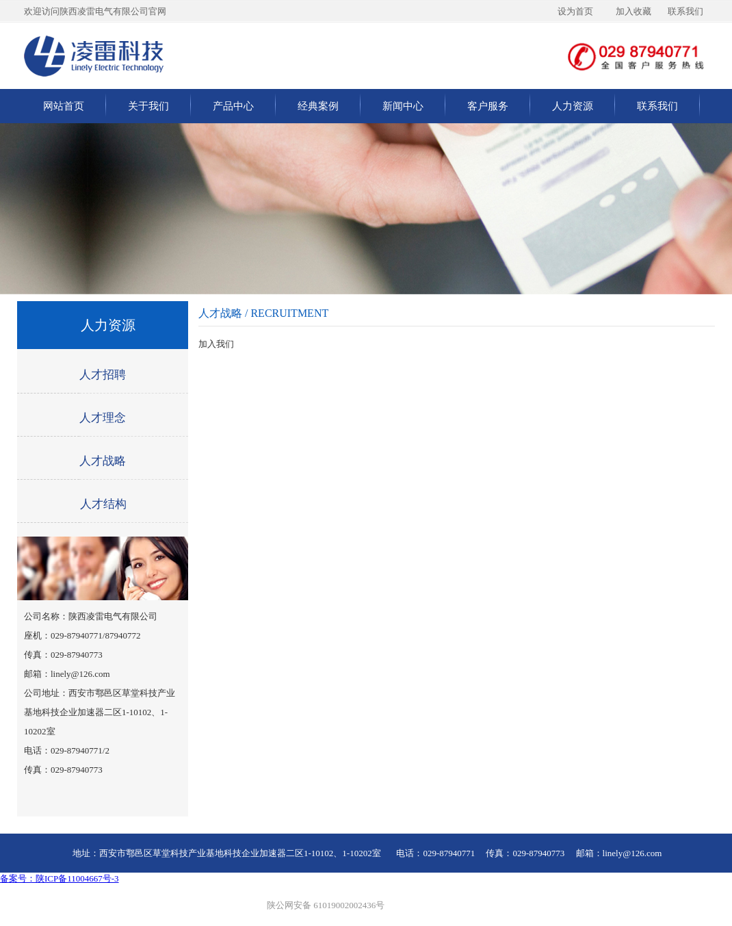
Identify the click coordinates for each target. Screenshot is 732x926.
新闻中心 (402, 106)
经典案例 (318, 106)
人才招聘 (102, 374)
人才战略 (102, 460)
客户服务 (487, 106)
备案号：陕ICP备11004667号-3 (59, 878)
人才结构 (103, 504)
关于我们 (148, 106)
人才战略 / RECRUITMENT (263, 313)
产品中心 (233, 106)
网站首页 (63, 106)
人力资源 (572, 106)
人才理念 (102, 417)
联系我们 (657, 106)
